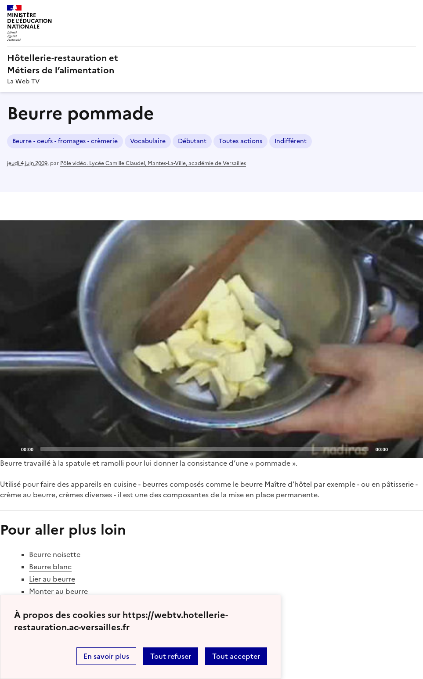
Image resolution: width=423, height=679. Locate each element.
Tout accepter (236, 656)
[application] (211, 339)
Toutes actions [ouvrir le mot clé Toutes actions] (240, 141)
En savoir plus (106, 656)
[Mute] (397, 449)
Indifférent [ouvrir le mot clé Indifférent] (291, 141)
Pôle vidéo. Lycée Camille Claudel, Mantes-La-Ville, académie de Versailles (153, 163)
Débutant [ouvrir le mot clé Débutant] (192, 141)
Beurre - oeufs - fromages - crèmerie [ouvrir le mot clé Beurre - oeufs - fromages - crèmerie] (65, 141)
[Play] (211, 338)
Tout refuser (170, 656)
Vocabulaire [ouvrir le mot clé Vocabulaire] (148, 141)
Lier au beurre (52, 579)
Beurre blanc (50, 566)
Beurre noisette (54, 554)
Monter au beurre (58, 591)
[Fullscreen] (411, 449)
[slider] (204, 449)
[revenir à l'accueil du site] (211, 64)
